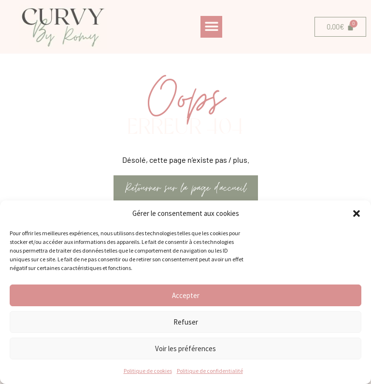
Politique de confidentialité (210, 370)
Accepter (186, 295)
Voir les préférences (185, 348)
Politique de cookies (148, 370)
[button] (356, 213)
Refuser (185, 322)
